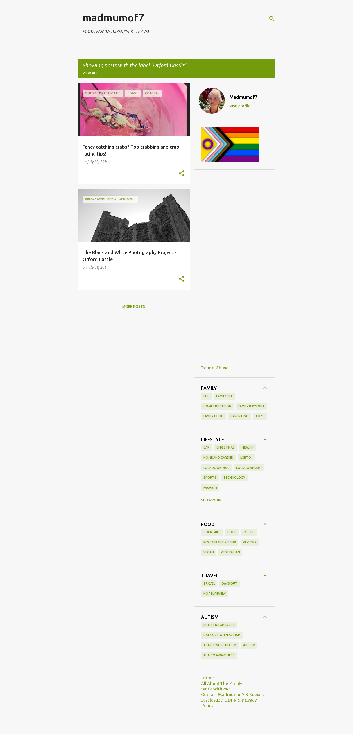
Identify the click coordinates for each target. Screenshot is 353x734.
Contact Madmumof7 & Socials (232, 694)
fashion (210, 487)
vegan (208, 552)
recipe (249, 532)
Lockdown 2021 (249, 467)
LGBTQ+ (246, 457)
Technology (234, 477)
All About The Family (221, 683)
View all (90, 73)
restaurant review (219, 542)
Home (207, 678)
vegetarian (230, 552)
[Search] (271, 19)
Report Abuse (214, 367)
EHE (206, 396)
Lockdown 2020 (216, 467)
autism (249, 645)
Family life (224, 396)
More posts (133, 306)
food (232, 532)
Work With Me (215, 689)
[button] (181, 173)
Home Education (217, 406)
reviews (249, 542)
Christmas (225, 447)
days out (229, 583)
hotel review (214, 593)
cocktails (212, 532)
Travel (209, 583)
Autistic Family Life (219, 625)
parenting (239, 416)
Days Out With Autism (222, 635)
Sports (209, 477)
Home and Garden (218, 457)
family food (213, 416)
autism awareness (219, 655)
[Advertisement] (234, 264)
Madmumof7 (243, 97)
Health (248, 447)
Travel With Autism (219, 645)
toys (259, 416)
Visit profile (240, 106)
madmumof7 (113, 17)
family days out (251, 406)
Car (206, 447)
